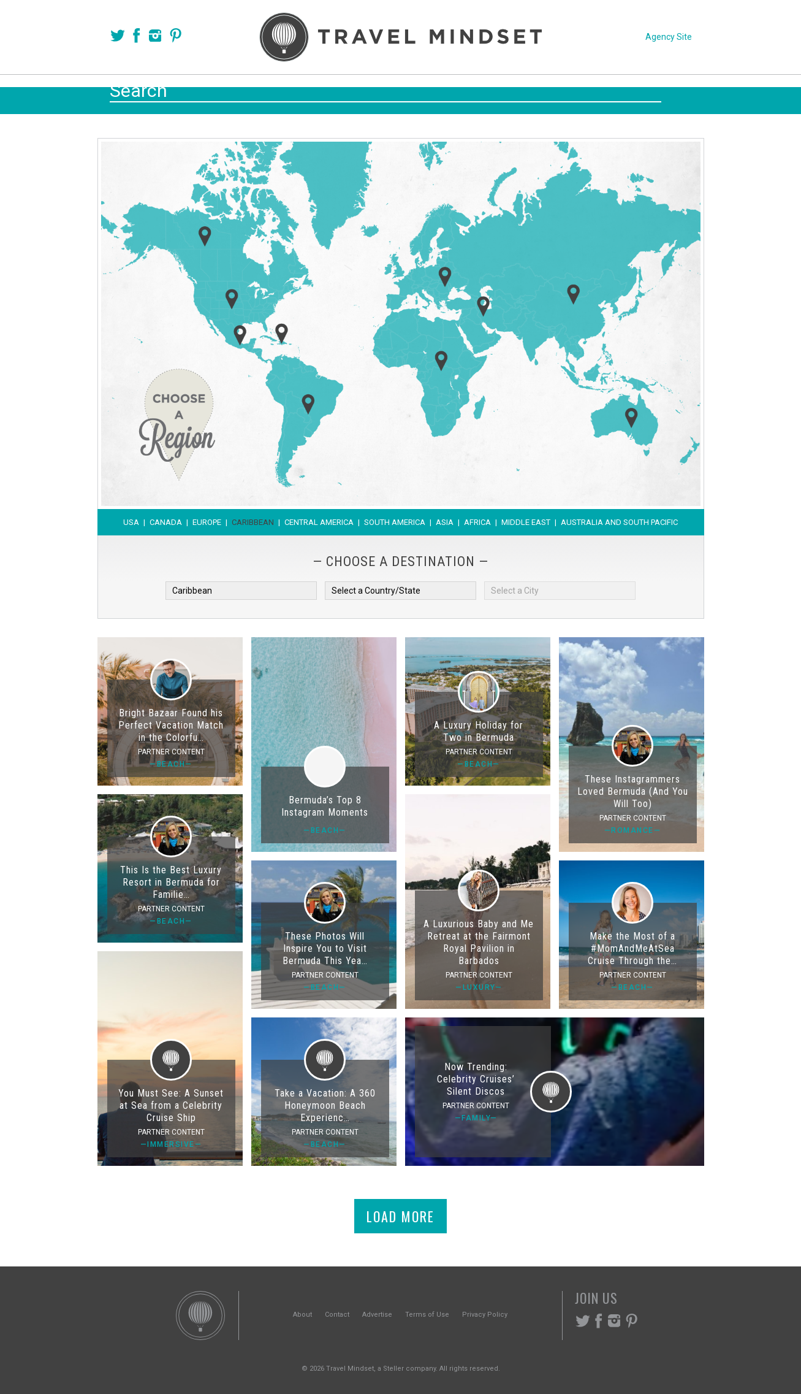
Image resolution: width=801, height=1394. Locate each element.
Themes (404, 93)
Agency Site (668, 37)
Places (342, 93)
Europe (206, 522)
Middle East (525, 522)
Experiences (483, 93)
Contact (337, 1315)
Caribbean (253, 522)
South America (394, 522)
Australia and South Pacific (619, 522)
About (302, 1315)
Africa (477, 522)
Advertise (377, 1315)
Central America (319, 522)
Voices (282, 93)
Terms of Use (427, 1315)
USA (131, 522)
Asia (445, 522)
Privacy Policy (484, 1315)
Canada (166, 522)
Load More (400, 1216)
